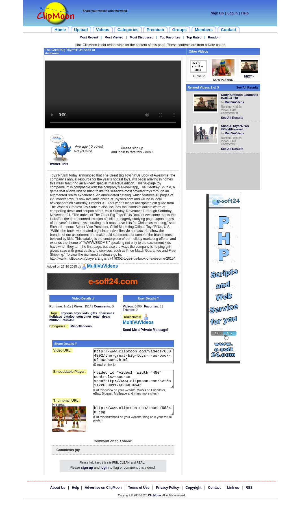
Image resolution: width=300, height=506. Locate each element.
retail (96, 316)
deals (106, 316)
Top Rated (193, 37)
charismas (106, 313)
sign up (87, 473)
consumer (83, 316)
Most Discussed (141, 37)
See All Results (248, 87)
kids (85, 313)
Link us (233, 494)
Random (214, 37)
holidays (55, 316)
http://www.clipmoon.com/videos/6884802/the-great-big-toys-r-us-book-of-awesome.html (130, 356)
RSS (249, 494)
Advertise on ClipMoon (103, 494)
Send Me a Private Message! (145, 330)
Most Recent (89, 37)
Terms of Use (138, 494)
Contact (214, 494)
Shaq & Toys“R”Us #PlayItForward (236, 127)
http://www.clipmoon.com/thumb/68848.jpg (130, 418)
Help (245, 13)
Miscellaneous (81, 326)
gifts (93, 313)
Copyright (194, 494)
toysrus (67, 313)
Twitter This (60, 162)
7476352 (68, 320)
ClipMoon (154, 501)
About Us (57, 494)
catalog (69, 316)
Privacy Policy (167, 494)
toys (77, 313)
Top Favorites (170, 37)
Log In (232, 13)
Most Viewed (114, 37)
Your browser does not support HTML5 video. (113, 94)
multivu (54, 320)
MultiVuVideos (235, 102)
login (105, 473)
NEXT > (250, 76)
